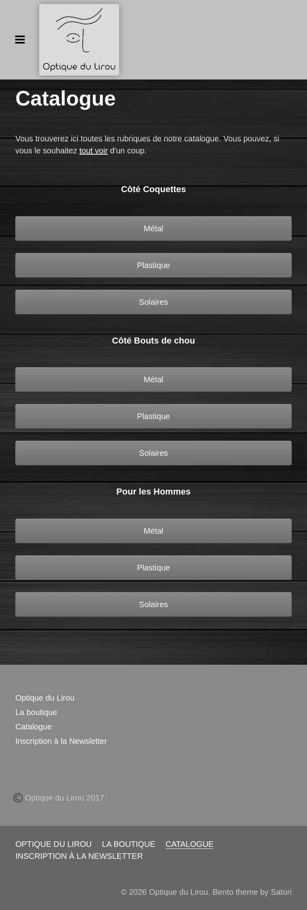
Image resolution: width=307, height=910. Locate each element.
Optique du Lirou (44, 697)
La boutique (36, 712)
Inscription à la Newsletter (61, 741)
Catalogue (33, 726)
